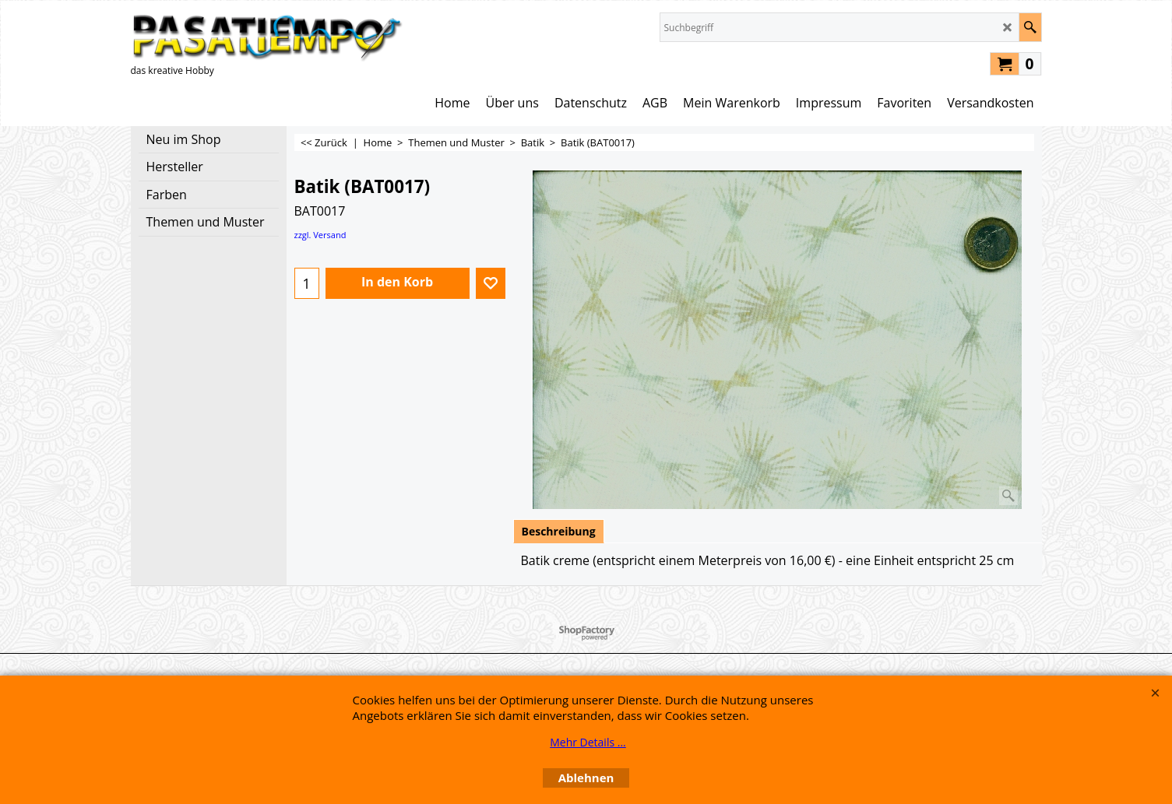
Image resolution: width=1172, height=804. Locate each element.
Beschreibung (559, 531)
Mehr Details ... (588, 742)
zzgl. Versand (320, 234)
